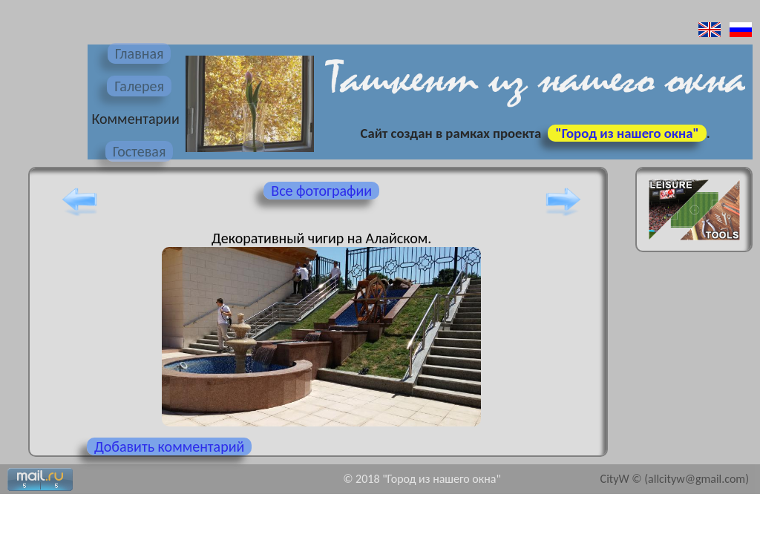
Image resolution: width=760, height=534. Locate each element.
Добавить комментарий (169, 446)
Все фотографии (321, 191)
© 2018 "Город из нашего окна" (422, 479)
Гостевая (139, 151)
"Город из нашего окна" (626, 133)
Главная (139, 53)
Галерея (139, 86)
